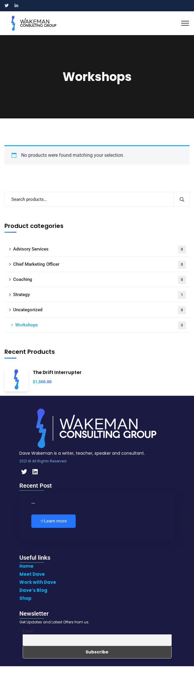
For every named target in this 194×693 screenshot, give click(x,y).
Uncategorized (99, 310)
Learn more (53, 521)
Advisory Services (99, 249)
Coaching (99, 280)
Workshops (100, 325)
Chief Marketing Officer (99, 265)
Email (28, 631)
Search (182, 199)
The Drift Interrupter (57, 373)
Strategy (99, 295)
